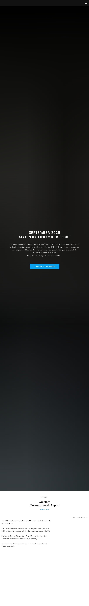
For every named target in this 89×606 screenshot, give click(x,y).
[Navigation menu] (86, 3)
